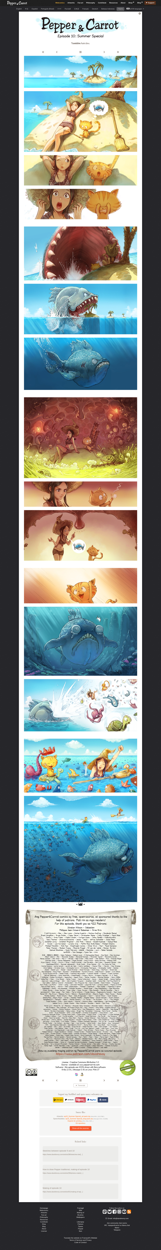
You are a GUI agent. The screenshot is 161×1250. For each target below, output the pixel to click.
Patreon (80, 1224)
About (123, 3)
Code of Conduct (80, 1242)
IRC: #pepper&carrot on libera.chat (117, 1225)
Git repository (80, 1123)
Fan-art (80, 3)
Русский (68, 9)
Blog (140, 2)
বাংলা (59, 9)
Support (151, 3)
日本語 (76, 9)
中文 (26, 9)
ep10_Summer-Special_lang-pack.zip (87, 1119)
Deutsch (95, 9)
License (44, 1231)
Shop (131, 2)
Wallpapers (80, 1217)
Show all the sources (80, 1128)
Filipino (120, 9)
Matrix (117, 1228)
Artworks (71, 3)
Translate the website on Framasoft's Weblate (80, 1238)
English (19, 9)
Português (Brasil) (47, 9)
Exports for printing (80, 1121)
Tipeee (80, 1226)
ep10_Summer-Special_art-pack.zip (84, 1116)
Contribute (102, 3)
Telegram (117, 1230)
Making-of (80, 1213)
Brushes (81, 1215)
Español (35, 9)
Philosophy (90, 3)
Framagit (80, 1208)
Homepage (44, 1208)
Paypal (80, 1229)
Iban (80, 1231)
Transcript (81, 1085)
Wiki (80, 1210)
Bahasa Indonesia (107, 9)
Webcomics (60, 3)
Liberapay (80, 1222)
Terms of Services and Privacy (80, 1240)
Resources (113, 3)
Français (85, 9)
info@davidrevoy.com (121, 1218)
